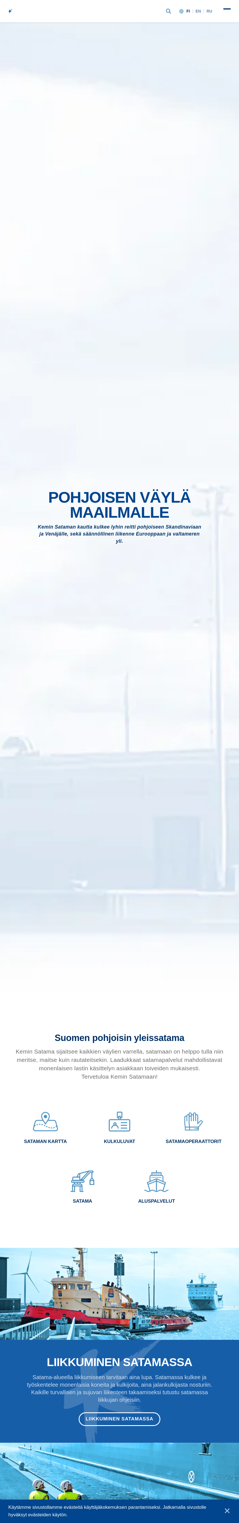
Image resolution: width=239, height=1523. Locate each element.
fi (188, 11)
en (198, 11)
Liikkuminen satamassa (119, 1419)
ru (209, 11)
